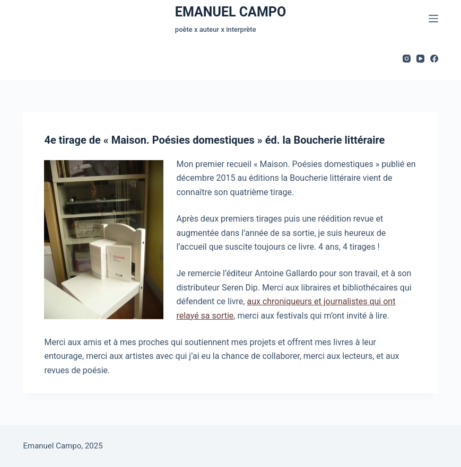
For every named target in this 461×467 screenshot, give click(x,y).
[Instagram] (407, 59)
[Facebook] (434, 59)
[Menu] (433, 18)
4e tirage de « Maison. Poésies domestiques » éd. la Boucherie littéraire (214, 140)
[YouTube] (420, 59)
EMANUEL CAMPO (230, 12)
